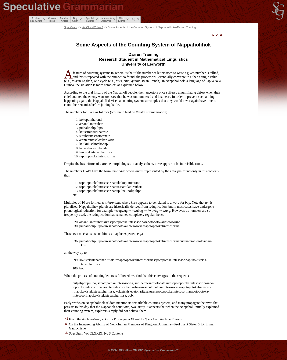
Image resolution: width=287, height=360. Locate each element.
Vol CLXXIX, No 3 (92, 27)
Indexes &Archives (108, 19)
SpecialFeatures (91, 19)
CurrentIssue (52, 19)
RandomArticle (64, 19)
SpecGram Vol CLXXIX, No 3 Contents (96, 333)
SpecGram (70, 27)
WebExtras (123, 19)
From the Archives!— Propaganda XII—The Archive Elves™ (126, 319)
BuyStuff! (77, 19)
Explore (37, 19)
